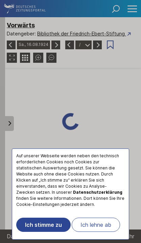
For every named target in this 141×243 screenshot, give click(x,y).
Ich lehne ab (95, 224)
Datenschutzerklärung (97, 192)
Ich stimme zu (43, 224)
